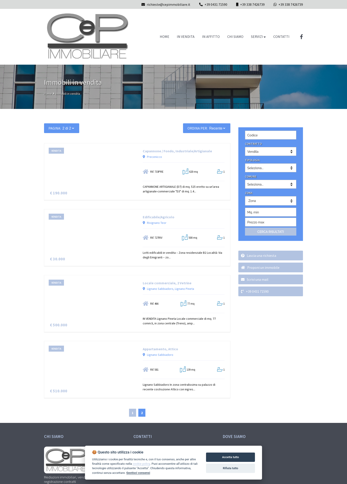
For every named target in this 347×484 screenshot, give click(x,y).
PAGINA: (54, 128)
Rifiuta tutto (230, 468)
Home (48, 94)
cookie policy (141, 463)
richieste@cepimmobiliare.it (165, 4)
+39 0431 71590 (215, 4)
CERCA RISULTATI (270, 232)
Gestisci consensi (138, 472)
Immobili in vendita (68, 94)
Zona (252, 201)
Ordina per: (197, 128)
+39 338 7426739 (252, 4)
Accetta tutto (230, 457)
